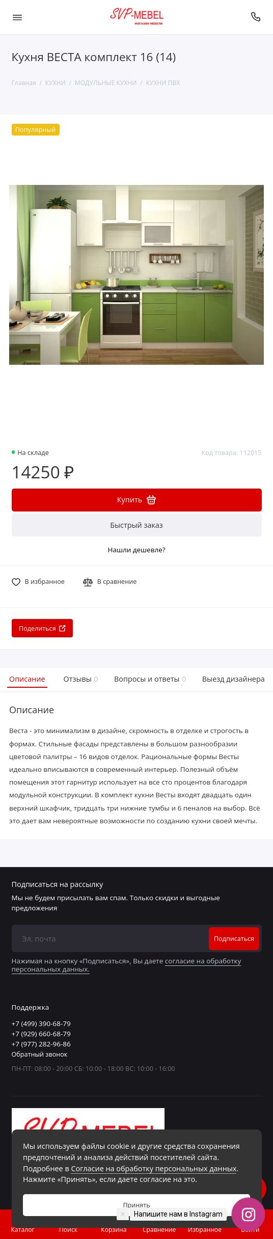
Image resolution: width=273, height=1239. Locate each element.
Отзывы (80, 679)
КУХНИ (55, 82)
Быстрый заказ (136, 525)
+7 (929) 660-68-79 (41, 1033)
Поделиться (42, 628)
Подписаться (234, 938)
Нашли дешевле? (136, 549)
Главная (24, 82)
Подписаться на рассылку (57, 884)
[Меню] (17, 17)
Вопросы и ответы (149, 679)
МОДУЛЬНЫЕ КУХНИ (106, 82)
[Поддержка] (256, 17)
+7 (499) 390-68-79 (41, 1023)
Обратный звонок (40, 1054)
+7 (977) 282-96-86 (41, 1043)
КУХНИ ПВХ (163, 82)
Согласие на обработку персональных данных (153, 1168)
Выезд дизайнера (233, 679)
